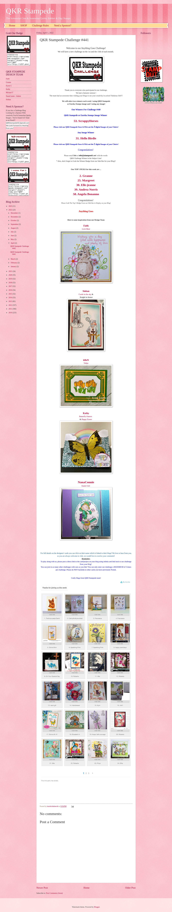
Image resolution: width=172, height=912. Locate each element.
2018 (11, 287)
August (13, 233)
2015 (11, 298)
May (12, 244)
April (13, 248)
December (14, 218)
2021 (11, 276)
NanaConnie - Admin (13, 98)
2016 (11, 295)
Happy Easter (87, 419)
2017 (11, 291)
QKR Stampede (30, 11)
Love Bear (86, 229)
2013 (11, 306)
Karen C (9, 88)
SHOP (23, 25)
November (15, 221)
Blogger (97, 907)
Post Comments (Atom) (54, 893)
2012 (11, 310)
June (12, 240)
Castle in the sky (85, 294)
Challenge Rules (40, 25)
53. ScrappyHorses (86, 121)
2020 (11, 280)
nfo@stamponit (86, 156)
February (14, 267)
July (12, 236)
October (14, 225)
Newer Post (42, 887)
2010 (11, 317)
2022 (11, 214)
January (14, 271)
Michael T (9, 95)
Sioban (8, 102)
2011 (11, 313)
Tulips (86, 363)
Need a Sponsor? (62, 25)
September (15, 229)
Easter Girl (86, 486)
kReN (86, 360)
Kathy (86, 413)
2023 (11, 211)
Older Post (130, 887)
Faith (8, 81)
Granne (8, 85)
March (13, 264)
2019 (11, 283)
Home (12, 25)
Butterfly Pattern (85, 416)
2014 (11, 302)
